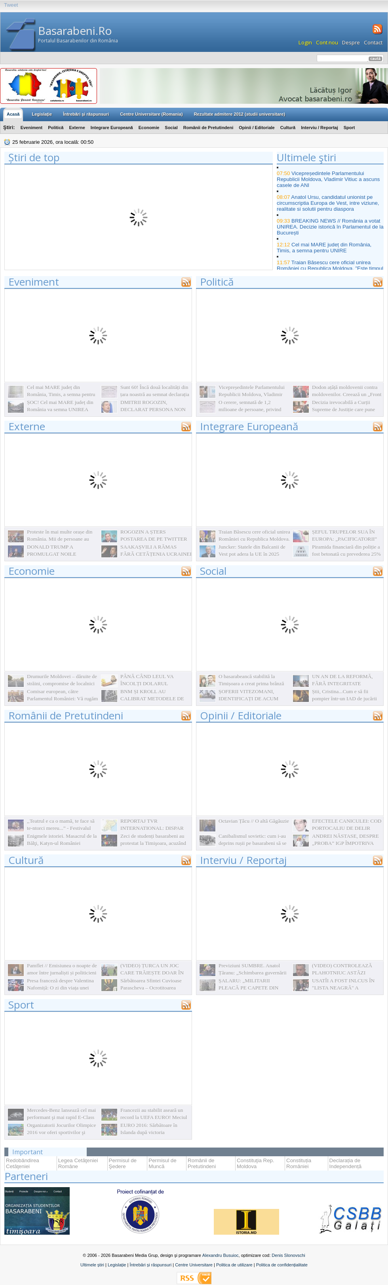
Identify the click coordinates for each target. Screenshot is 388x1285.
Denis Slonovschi (288, 1255)
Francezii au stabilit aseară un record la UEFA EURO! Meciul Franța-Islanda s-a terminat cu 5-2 (156, 1117)
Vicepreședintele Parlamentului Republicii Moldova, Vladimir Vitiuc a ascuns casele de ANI (328, 179)
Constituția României (298, 1163)
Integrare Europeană (112, 127)
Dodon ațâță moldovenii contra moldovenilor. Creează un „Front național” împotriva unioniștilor (346, 394)
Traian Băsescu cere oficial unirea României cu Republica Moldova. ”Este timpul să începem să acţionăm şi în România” (330, 268)
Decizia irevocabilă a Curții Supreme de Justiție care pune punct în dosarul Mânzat (343, 409)
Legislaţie (42, 114)
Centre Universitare (194, 1264)
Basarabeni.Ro (75, 30)
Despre (351, 42)
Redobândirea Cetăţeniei (22, 1163)
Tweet (11, 5)
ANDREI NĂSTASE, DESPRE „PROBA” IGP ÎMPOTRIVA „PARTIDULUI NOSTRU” (345, 843)
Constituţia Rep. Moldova (255, 1163)
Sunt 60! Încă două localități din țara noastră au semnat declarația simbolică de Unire (154, 394)
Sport (349, 127)
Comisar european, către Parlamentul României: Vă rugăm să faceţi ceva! (62, 698)
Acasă (13, 114)
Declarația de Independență (345, 1163)
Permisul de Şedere (123, 1163)
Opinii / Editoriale (256, 127)
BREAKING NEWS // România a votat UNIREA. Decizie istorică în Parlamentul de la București (330, 227)
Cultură (288, 127)
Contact (373, 42)
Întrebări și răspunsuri (150, 1264)
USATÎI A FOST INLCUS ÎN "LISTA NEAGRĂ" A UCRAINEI (343, 988)
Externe (77, 127)
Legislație (117, 1264)
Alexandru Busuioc (220, 1255)
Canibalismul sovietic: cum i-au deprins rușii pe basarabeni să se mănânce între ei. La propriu (252, 843)
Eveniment (32, 127)
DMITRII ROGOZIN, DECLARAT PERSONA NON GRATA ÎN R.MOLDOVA (153, 409)
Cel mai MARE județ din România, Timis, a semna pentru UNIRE (324, 248)
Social (171, 127)
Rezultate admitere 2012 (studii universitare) (239, 114)
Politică (55, 127)
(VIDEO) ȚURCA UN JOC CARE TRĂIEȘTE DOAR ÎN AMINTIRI (152, 973)
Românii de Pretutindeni (208, 127)
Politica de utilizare (234, 1264)
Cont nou (327, 42)
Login (305, 42)
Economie (149, 127)
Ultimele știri (92, 1264)
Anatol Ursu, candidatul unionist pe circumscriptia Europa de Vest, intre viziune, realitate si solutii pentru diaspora (328, 203)
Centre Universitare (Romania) (151, 114)
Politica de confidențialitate (282, 1264)
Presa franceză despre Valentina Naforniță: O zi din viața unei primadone (60, 988)
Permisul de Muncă (162, 1163)
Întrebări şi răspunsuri (86, 114)
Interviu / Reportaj (319, 127)
